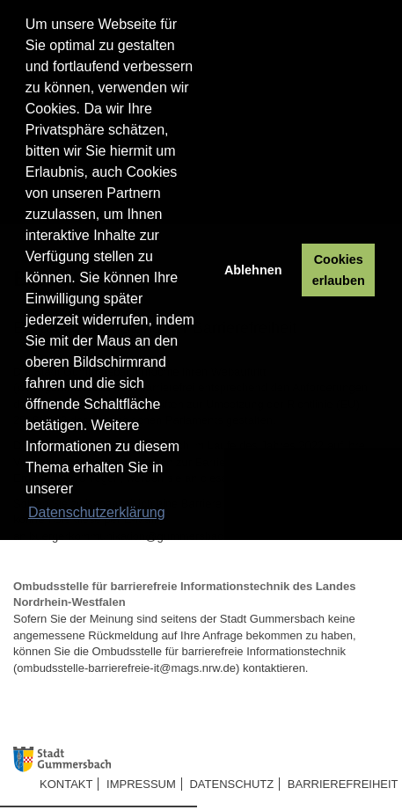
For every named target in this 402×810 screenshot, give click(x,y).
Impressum (141, 784)
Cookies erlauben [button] (338, 270)
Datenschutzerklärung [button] (96, 512)
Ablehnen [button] (253, 270)
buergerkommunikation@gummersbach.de (137, 536)
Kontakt (66, 784)
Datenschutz (231, 784)
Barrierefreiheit (343, 784)
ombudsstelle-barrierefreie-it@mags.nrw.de (126, 668)
